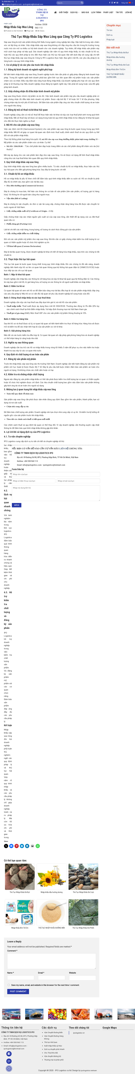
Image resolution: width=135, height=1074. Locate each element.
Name (10, 973)
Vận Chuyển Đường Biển (53, 1032)
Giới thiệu (63, 12)
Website (72, 973)
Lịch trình (96, 12)
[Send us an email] (117, 3)
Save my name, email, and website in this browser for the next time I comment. (45, 985)
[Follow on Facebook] (109, 3)
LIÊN (62, 448)
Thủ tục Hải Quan (50, 1042)
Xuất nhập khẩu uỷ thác (53, 1046)
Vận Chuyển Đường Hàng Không (53, 1037)
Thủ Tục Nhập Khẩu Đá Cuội (118, 65)
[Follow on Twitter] (114, 3)
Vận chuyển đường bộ (52, 1056)
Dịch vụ (74, 12)
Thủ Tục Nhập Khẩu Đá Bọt (118, 52)
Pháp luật (108, 12)
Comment (12, 951)
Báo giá (85, 12)
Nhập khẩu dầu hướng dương (116, 58)
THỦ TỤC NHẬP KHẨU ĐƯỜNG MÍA (115, 75)
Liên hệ (128, 12)
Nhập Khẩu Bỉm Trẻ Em (116, 69)
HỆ (66, 448)
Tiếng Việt (127, 3)
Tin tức (119, 12)
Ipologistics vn (78, 1033)
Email (41, 973)
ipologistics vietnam (89, 1070)
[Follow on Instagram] (112, 3)
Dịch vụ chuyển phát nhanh (54, 1049)
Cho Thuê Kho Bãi (51, 1053)
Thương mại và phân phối (54, 1060)
